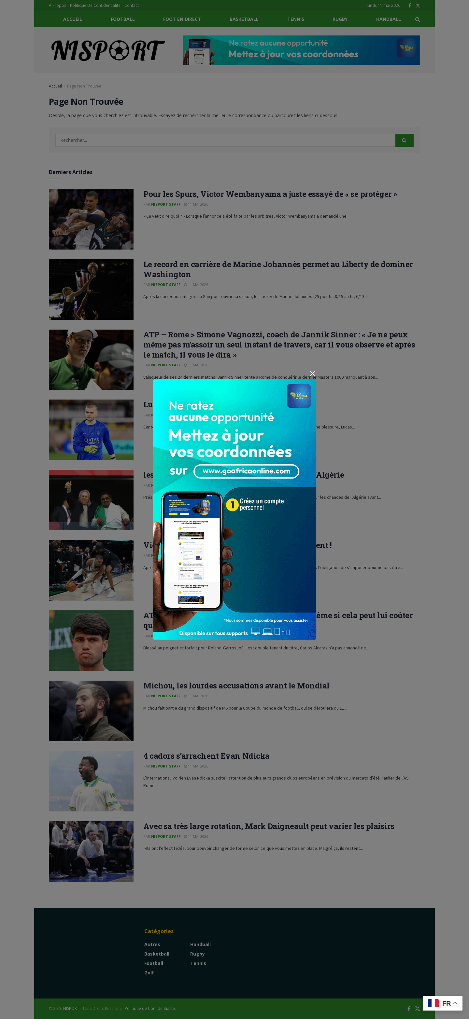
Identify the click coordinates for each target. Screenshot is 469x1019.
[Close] (312, 373)
